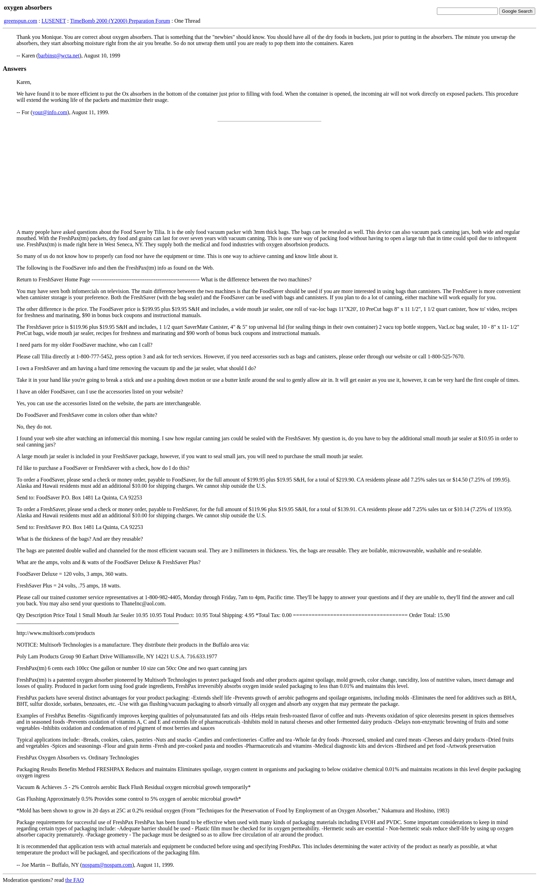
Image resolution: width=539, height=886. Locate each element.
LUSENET (54, 21)
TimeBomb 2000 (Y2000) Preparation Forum (120, 21)
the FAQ (74, 880)
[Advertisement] (269, 175)
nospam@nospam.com (107, 865)
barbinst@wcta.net (58, 55)
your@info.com (49, 112)
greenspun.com (20, 21)
